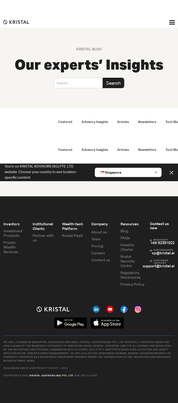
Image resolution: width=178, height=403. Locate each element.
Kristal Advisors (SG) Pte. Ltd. (51, 375)
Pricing (97, 246)
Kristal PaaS (72, 235)
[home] (14, 22)
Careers (98, 253)
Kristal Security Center (128, 261)
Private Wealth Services (10, 247)
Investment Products (12, 233)
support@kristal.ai (159, 266)
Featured (65, 122)
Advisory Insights (95, 122)
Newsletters (147, 122)
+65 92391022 (163, 243)
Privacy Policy (132, 284)
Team (96, 239)
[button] (172, 23)
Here (64, 368)
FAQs (125, 238)
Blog (124, 231)
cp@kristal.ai (163, 253)
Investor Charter (127, 247)
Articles (123, 122)
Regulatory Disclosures (130, 275)
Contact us (100, 260)
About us (99, 232)
